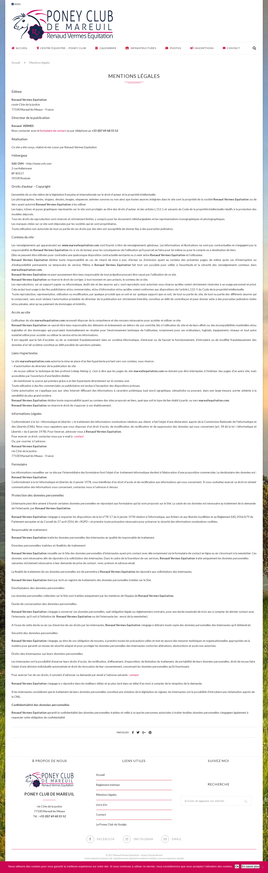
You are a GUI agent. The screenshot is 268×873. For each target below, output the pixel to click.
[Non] (263, 867)
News (16, 4)
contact (79, 436)
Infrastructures (140, 48)
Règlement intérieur (108, 785)
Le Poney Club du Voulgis (111, 824)
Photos (173, 48)
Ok (237, 866)
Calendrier (105, 48)
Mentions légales (106, 794)
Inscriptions (202, 48)
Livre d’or (101, 804)
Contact (231, 48)
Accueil (20, 48)
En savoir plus (250, 866)
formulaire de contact (53, 130)
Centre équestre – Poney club (61, 48)
